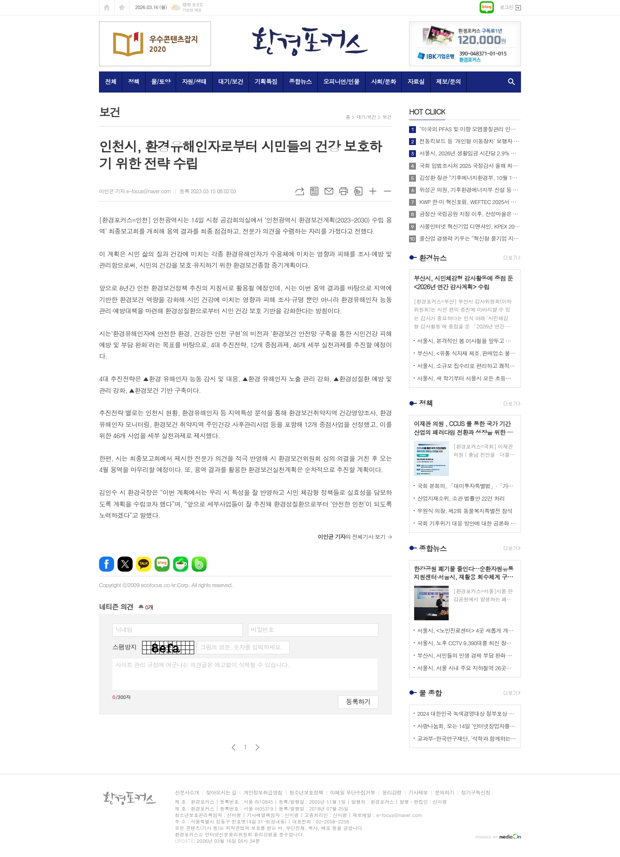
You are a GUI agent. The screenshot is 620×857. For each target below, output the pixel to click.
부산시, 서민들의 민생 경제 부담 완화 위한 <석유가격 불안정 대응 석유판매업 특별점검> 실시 (466, 655)
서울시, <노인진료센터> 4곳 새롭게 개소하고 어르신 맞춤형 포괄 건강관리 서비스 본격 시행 (466, 630)
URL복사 (299, 191)
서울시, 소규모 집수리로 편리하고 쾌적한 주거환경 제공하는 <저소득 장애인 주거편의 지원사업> (466, 366)
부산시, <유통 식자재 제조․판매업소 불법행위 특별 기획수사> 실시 (466, 353)
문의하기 (444, 792)
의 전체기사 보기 (351, 536)
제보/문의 (448, 81)
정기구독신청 (475, 792)
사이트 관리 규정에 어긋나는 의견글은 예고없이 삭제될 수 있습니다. (202, 665)
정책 (133, 81)
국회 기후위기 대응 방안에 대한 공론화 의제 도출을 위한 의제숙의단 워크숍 (466, 523)
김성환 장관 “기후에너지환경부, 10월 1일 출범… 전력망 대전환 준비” (470, 178)
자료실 (415, 81)
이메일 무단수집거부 (352, 792)
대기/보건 (230, 81)
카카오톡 (143, 564)
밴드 (199, 564)
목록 (314, 191)
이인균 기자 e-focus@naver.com (135, 191)
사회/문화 (383, 81)
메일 (329, 191)
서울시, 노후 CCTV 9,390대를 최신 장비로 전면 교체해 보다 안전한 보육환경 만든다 (466, 643)
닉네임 (123, 629)
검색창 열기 (509, 82)
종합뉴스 (300, 81)
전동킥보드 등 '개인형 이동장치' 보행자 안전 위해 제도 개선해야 (470, 141)
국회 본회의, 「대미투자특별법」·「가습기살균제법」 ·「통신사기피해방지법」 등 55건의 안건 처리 (466, 486)
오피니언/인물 (341, 81)
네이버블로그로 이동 (487, 7)
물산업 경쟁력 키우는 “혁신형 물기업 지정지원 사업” (470, 238)
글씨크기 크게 (373, 191)
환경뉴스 (432, 258)
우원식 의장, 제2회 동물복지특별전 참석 (464, 511)
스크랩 (358, 191)
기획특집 (265, 81)
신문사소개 (187, 792)
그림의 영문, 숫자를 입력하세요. (241, 647)
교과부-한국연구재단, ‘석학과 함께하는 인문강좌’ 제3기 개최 (466, 738)
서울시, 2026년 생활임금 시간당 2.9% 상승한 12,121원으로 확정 (470, 153)
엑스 (125, 564)
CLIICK (427, 111)
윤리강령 (391, 792)
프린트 (343, 191)
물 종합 (430, 693)
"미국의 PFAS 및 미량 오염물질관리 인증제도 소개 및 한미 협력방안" (470, 129)
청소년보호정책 (306, 792)
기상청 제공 (192, 10)
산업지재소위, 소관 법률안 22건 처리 (461, 498)
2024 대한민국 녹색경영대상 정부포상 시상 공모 (466, 713)
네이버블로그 (162, 564)
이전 (234, 747)
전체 (110, 81)
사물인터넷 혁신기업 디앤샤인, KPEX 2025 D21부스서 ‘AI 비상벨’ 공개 (470, 226)
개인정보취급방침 (262, 792)
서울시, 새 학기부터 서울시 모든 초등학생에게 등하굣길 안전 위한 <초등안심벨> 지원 (466, 378)
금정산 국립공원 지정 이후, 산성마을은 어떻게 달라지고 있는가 (470, 214)
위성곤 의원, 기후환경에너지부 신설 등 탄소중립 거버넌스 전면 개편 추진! (470, 190)
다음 (257, 747)
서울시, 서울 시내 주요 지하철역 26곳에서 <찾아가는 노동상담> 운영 (466, 668)
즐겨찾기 (122, 7)
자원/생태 (194, 81)
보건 (386, 117)
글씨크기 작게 (387, 191)
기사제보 (418, 792)
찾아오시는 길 (221, 792)
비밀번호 (262, 629)
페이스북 (106, 564)
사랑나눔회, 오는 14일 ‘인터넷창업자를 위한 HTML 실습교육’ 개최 (466, 726)
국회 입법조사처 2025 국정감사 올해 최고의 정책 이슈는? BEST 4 (470, 166)
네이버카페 (180, 564)
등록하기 (358, 701)
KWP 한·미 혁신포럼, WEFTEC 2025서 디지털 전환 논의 (470, 202)
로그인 (506, 7)
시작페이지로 (106, 7)
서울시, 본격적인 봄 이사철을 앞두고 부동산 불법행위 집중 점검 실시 (466, 341)
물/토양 (160, 81)
